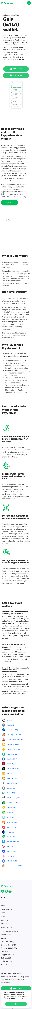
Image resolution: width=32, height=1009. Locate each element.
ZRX (10, 720)
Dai (8, 773)
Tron (8, 846)
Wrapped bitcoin (12, 866)
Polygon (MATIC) (7, 954)
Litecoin (9, 788)
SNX (14, 832)
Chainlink (10, 759)
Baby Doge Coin (12, 735)
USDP (15, 803)
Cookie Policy (6, 935)
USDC (15, 861)
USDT (13, 837)
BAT (22, 739)
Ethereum (10, 783)
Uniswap (9, 856)
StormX (9, 827)
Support (4, 924)
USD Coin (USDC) (7, 941)
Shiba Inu (10, 822)
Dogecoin (10, 778)
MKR (12, 793)
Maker (9, 793)
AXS (16, 730)
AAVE (12, 725)
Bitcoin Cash (10, 754)
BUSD (17, 749)
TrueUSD (9, 851)
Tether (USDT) (6, 958)
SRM (13, 817)
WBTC (20, 866)
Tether (9, 837)
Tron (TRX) (5, 964)
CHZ (12, 764)
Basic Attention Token (13, 739)
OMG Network (11, 798)
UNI (14, 856)
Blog (3, 916)
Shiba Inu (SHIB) (7, 961)
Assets (3, 938)
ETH (15, 783)
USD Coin (10, 861)
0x (7, 720)
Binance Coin (11, 744)
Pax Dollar (10, 803)
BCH (16, 754)
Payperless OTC (6, 909)
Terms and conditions (9, 931)
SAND (17, 841)
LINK (14, 759)
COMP (17, 769)
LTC (13, 788)
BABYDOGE (21, 735)
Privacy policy (6, 927)
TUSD (15, 851)
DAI (11, 773)
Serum (9, 817)
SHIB (15, 822)
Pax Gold (9, 807)
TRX (11, 846)
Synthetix (10, 832)
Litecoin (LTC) (6, 951)
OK (16, 1004)
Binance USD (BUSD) (9, 948)
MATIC (14, 812)
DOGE (15, 778)
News (3, 913)
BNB (17, 744)
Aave (8, 725)
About (3, 905)
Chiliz (8, 764)
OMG (18, 798)
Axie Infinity (10, 730)
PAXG (14, 807)
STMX (14, 827)
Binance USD (11, 749)
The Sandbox (11, 841)
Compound (10, 769)
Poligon (9, 812)
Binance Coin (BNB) (8, 945)
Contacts (4, 920)
